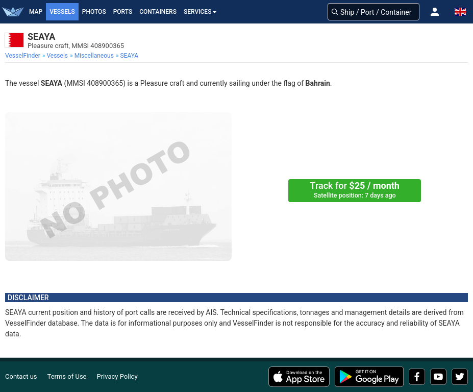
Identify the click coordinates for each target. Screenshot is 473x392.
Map (35, 11)
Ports (123, 11)
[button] (434, 11)
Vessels (62, 11)
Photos (94, 11)
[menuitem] (23, 55)
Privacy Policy (117, 376)
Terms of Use (67, 376)
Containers (158, 11)
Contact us (21, 376)
